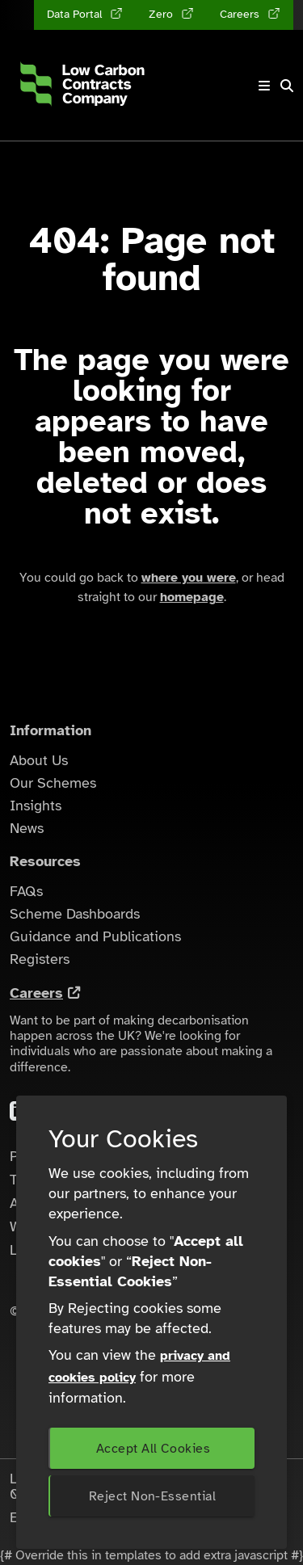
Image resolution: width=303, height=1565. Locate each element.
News (27, 828)
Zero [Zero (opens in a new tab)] (162, 14)
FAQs (26, 891)
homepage (192, 597)
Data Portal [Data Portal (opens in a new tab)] (76, 14)
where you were (188, 578)
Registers (39, 959)
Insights (35, 805)
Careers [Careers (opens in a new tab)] (241, 14)
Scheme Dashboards (75, 914)
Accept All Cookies (153, 1449)
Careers (36, 993)
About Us (39, 760)
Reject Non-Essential (152, 1496)
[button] (286, 85)
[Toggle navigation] (264, 85)
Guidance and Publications (95, 936)
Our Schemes (53, 783)
